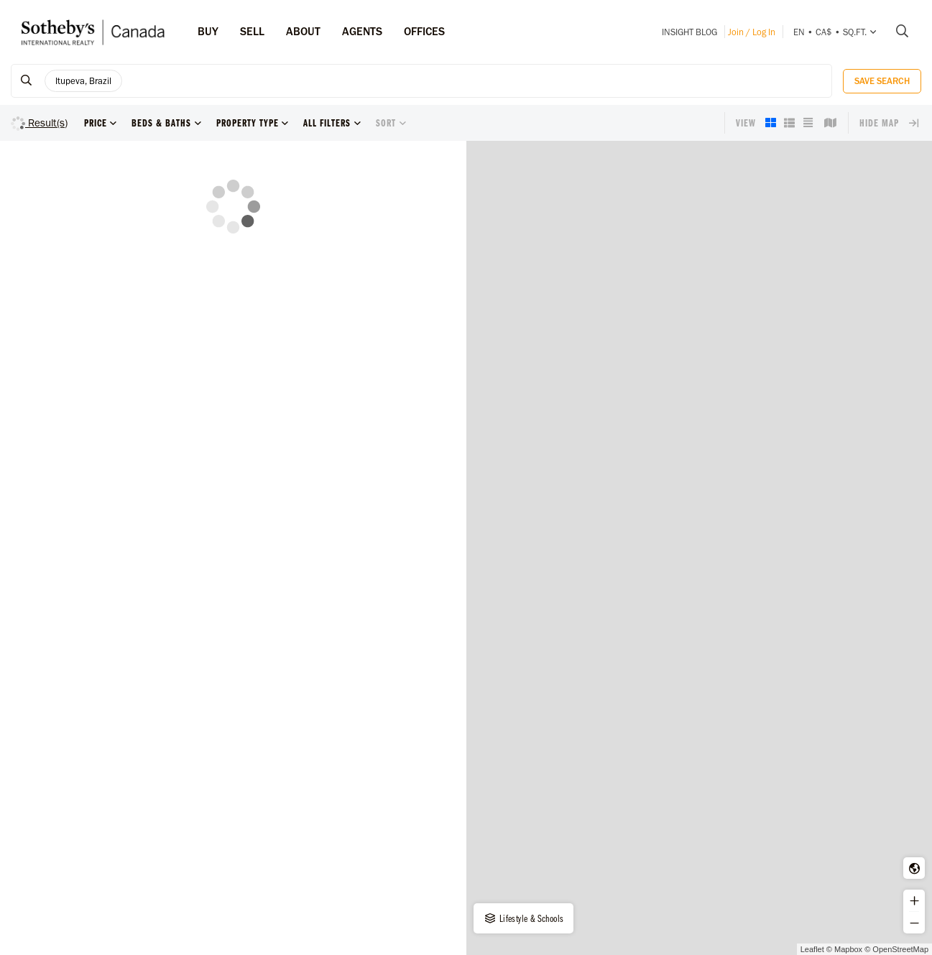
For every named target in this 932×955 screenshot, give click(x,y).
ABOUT (303, 31)
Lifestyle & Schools (523, 918)
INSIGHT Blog (689, 32)
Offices (424, 31)
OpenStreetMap (900, 949)
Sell (252, 31)
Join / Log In (751, 32)
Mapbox (848, 949)
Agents (362, 31)
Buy (208, 31)
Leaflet (812, 949)
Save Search (882, 80)
